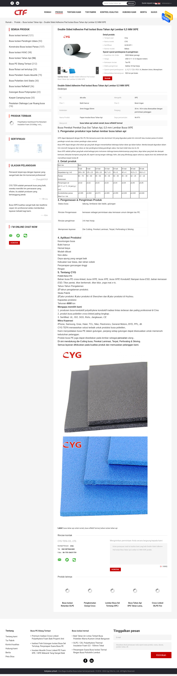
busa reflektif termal (92, 528)
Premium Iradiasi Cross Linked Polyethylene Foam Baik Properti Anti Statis (48, 638)
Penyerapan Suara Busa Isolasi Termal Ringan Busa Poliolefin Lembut (90, 651)
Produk (59, 12)
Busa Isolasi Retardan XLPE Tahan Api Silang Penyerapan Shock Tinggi (67, 604)
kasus (154, 12)
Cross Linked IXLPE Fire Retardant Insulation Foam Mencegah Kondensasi (158, 604)
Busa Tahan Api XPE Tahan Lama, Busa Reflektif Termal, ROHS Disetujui (135, 604)
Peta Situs (10, 656)
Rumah (47, 12)
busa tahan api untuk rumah (73, 528)
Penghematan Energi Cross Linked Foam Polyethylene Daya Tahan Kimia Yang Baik (90, 604)
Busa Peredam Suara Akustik (23, 75)
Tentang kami (74, 12)
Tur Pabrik (90, 12)
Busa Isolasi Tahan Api (32, 22)
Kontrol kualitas (109, 12)
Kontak (107, 78)
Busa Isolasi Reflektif (19, 86)
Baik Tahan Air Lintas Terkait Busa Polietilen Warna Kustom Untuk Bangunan (91, 637)
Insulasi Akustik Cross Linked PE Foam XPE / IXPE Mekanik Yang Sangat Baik (49, 651)
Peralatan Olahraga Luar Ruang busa (27, 103)
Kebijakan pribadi (50, 671)
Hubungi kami (129, 12)
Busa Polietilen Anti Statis (21, 80)
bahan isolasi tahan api (109, 528)
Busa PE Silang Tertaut (20, 63)
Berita (143, 12)
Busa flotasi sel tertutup (20, 69)
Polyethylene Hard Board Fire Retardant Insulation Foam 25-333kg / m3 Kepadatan (32, 124)
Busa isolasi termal (18, 35)
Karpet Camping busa (19, 97)
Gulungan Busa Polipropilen (22, 92)
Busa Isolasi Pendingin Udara (23, 41)
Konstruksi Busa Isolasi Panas (24, 46)
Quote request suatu (149, 3)
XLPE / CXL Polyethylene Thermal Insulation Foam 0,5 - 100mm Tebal (88, 644)
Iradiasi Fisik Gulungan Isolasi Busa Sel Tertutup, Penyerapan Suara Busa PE (49, 644)
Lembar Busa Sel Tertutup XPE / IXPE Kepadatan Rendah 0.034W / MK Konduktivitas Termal (112, 604)
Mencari (131, 3)
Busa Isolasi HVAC (18, 52)
